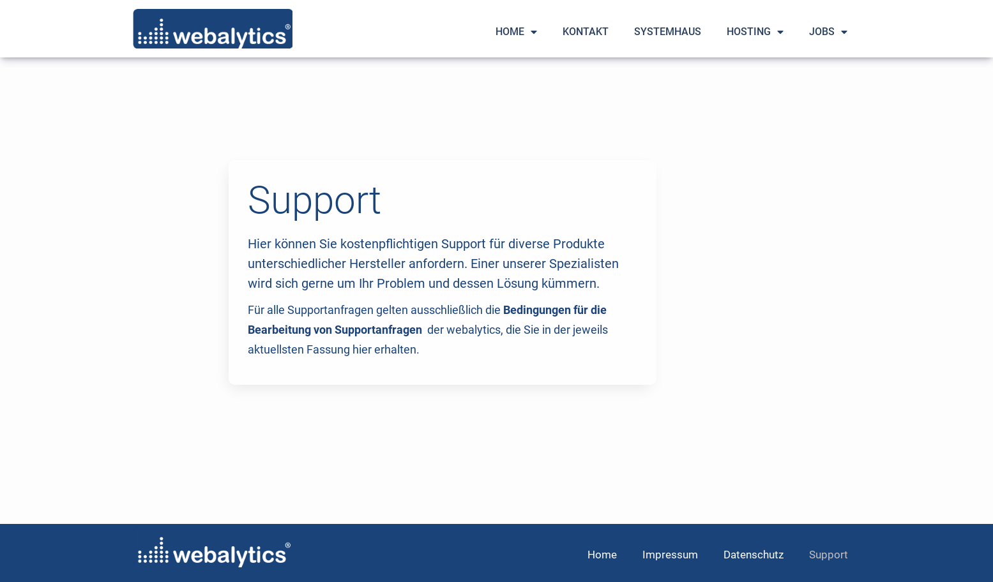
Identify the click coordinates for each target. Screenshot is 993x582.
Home (516, 31)
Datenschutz (754, 554)
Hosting (755, 31)
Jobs (828, 31)
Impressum (670, 554)
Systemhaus (667, 32)
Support (828, 554)
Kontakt (586, 32)
